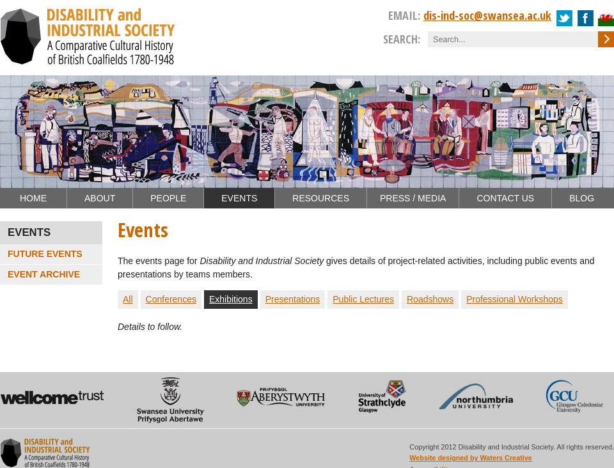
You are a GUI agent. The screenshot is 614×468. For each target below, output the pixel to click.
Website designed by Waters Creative (470, 458)
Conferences (171, 299)
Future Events (45, 254)
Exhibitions (231, 299)
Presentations (292, 299)
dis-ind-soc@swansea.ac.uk (487, 15)
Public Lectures (363, 299)
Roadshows (430, 299)
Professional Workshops (514, 299)
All (128, 299)
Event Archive (44, 274)
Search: (401, 39)
